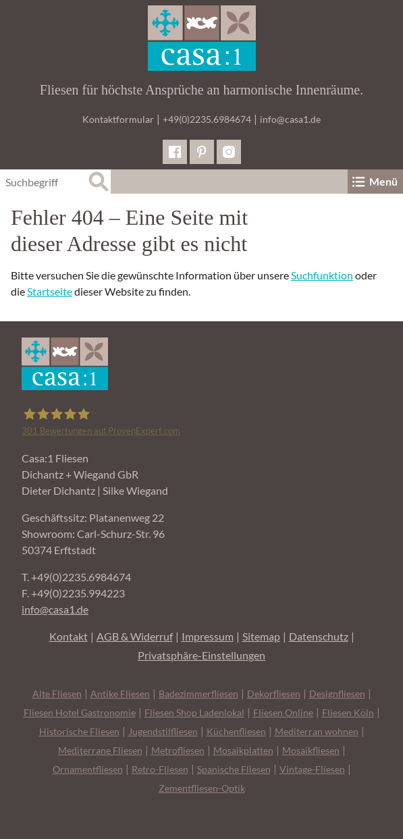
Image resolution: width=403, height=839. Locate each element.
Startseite (49, 291)
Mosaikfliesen (311, 750)
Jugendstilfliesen (163, 731)
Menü (374, 181)
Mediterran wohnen (316, 731)
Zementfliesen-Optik (202, 788)
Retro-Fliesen (160, 769)
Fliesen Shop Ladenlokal (194, 712)
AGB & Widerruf (135, 636)
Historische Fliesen (79, 731)
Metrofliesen (178, 750)
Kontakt (68, 636)
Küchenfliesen (236, 731)
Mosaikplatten (243, 750)
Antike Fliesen (120, 693)
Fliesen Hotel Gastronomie (80, 712)
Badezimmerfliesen (198, 693)
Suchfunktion (322, 275)
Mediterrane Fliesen (100, 750)
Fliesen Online (283, 712)
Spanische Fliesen (234, 769)
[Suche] (98, 181)
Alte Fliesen (57, 693)
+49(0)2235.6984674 (207, 119)
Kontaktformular (118, 119)
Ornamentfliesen (88, 769)
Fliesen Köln (348, 712)
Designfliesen (337, 693)
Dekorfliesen (273, 693)
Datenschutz (318, 636)
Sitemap (261, 636)
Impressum (208, 636)
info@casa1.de (290, 119)
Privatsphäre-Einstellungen (201, 655)
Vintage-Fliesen (312, 769)
